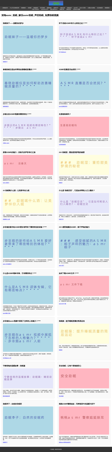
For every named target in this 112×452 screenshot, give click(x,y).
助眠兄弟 (62, 7)
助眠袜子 (5, 61)
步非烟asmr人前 (7, 358)
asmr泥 (76, 7)
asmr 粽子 (61, 265)
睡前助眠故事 (6, 396)
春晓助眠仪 (6, 106)
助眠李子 (5, 442)
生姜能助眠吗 (62, 144)
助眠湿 (60, 182)
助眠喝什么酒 (6, 219)
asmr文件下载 (62, 303)
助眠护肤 (62, 9)
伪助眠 (29, 7)
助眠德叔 (36, 7)
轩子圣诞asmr (62, 52)
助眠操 (60, 350)
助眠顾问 (23, 7)
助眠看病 (107, 7)
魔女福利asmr (54, 9)
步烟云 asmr (6, 143)
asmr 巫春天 (6, 182)
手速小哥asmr (35, 9)
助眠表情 (68, 9)
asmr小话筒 (83, 7)
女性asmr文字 (44, 9)
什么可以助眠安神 (14, 7)
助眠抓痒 (69, 7)
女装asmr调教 (76, 9)
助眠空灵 (61, 219)
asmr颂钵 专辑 (6, 313)
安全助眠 (61, 396)
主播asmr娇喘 (91, 7)
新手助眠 (42, 7)
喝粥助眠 (49, 7)
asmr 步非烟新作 (7, 264)
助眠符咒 (56, 7)
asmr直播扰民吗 (63, 106)
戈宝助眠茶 (100, 7)
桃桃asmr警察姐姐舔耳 (65, 442)
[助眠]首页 (5, 7)
